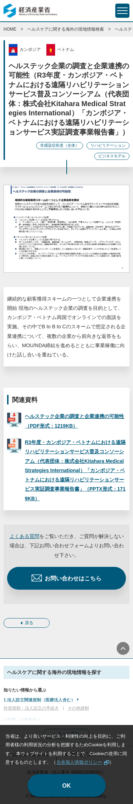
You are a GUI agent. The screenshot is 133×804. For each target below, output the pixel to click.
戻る (29, 622)
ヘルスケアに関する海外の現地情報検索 (65, 29)
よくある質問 (24, 536)
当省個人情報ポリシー (79, 762)
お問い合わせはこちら (73, 578)
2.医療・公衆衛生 (20, 719)
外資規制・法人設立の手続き (31, 708)
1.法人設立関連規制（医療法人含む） (39, 700)
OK (66, 786)
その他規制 (78, 708)
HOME (10, 29)
